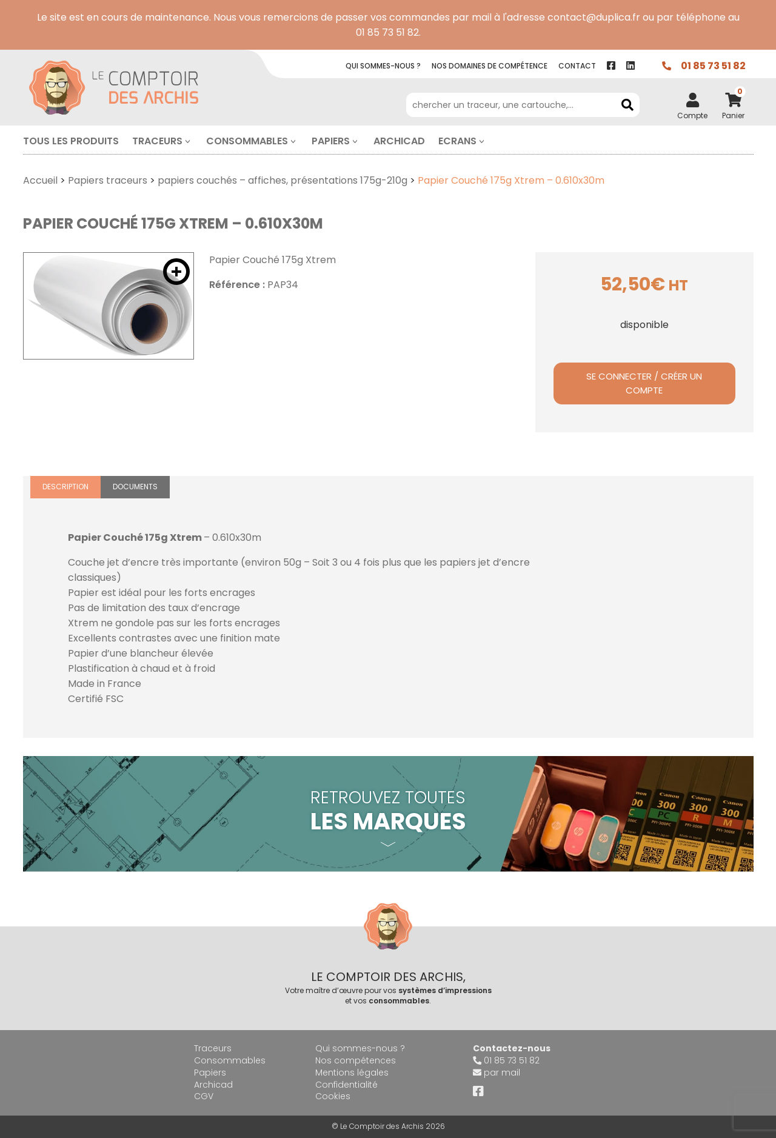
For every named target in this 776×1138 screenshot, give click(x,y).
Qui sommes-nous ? (360, 1048)
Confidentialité (346, 1085)
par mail (502, 1072)
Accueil (40, 180)
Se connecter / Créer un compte (644, 383)
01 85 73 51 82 (713, 66)
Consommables (247, 141)
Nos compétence (489, 66)
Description (65, 486)
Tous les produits (71, 141)
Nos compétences (355, 1060)
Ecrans (457, 141)
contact (577, 66)
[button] (176, 271)
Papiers (331, 141)
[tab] (65, 487)
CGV (203, 1096)
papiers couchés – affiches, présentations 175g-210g (282, 180)
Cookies (332, 1096)
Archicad (399, 141)
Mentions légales (352, 1072)
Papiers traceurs (107, 180)
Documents (135, 486)
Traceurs (157, 141)
